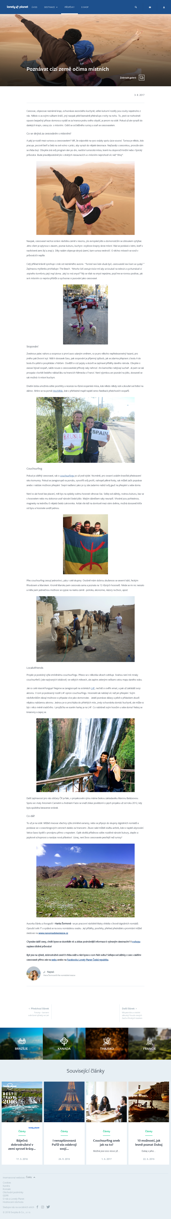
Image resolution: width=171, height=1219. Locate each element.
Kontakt (7, 1189)
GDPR (6, 1195)
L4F (93, 688)
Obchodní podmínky (13, 1192)
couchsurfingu (67, 475)
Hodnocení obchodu (13, 1202)
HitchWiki (58, 390)
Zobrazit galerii (128, 77)
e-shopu (136, 941)
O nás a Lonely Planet (13, 1198)
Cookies (7, 1182)
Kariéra (6, 1185)
